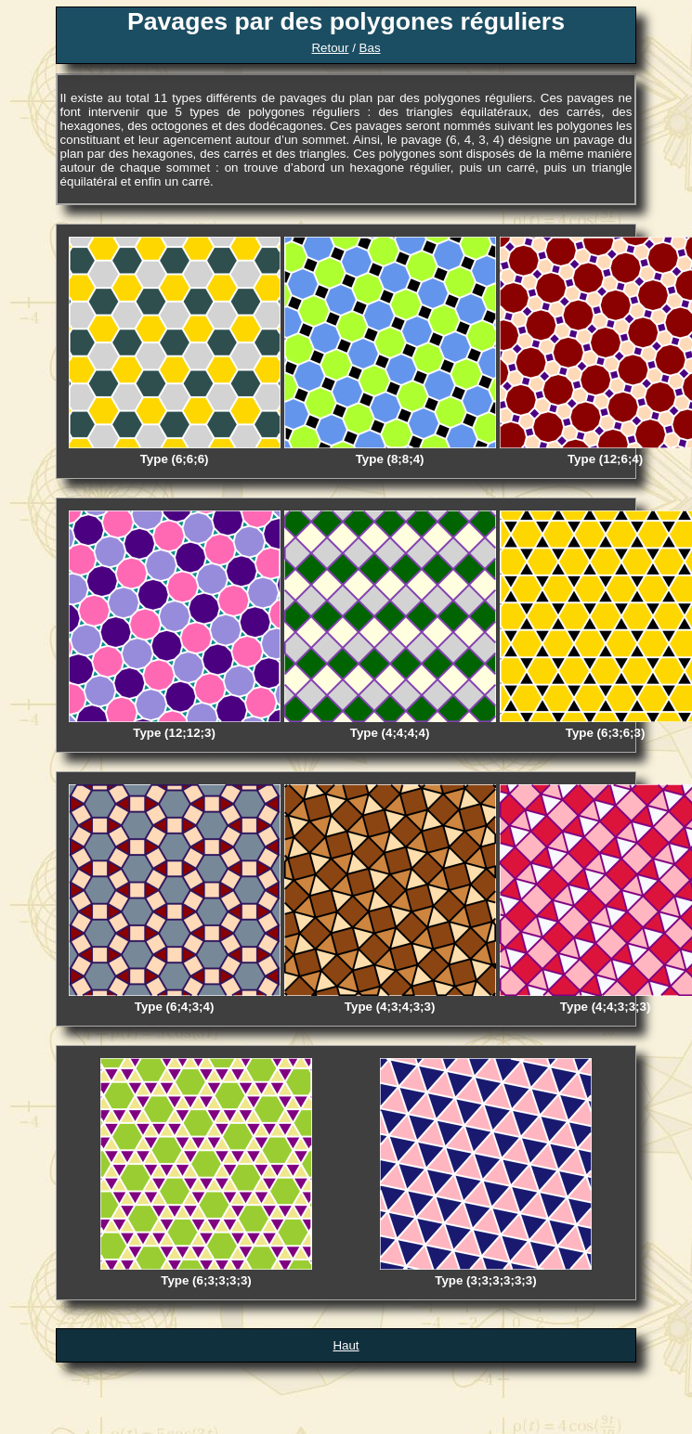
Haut (346, 1345)
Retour (329, 48)
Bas (370, 48)
